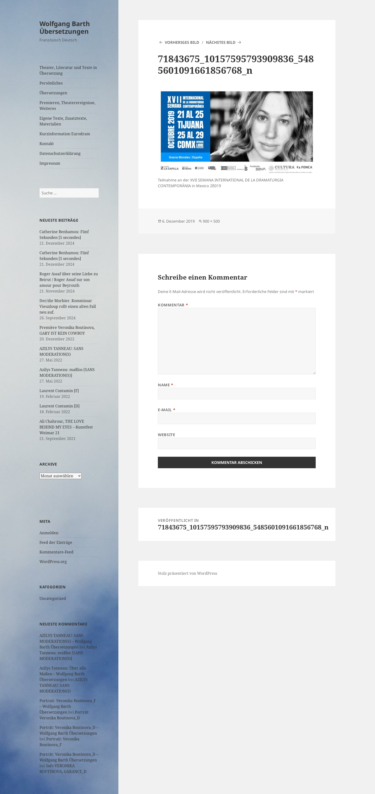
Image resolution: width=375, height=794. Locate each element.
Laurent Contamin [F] (59, 390)
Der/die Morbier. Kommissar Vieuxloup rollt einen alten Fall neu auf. (67, 306)
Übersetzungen (53, 93)
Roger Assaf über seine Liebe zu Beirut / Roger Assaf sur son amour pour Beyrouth (68, 279)
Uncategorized (52, 598)
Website (166, 434)
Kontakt (46, 143)
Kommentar (173, 305)
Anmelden (48, 532)
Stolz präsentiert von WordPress (187, 573)
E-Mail (166, 409)
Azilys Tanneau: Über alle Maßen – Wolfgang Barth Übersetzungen (62, 673)
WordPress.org (53, 561)
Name (165, 385)
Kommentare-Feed (56, 552)
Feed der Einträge (55, 542)
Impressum (49, 163)
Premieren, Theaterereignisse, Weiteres (67, 105)
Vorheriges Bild (182, 42)
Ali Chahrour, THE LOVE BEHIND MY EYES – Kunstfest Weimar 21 (66, 427)
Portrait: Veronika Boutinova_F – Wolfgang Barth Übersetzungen (67, 706)
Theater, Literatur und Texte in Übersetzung (68, 70)
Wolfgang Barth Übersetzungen (64, 27)
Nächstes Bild (221, 42)
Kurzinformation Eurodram (64, 133)
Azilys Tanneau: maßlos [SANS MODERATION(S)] (68, 652)
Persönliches (51, 83)
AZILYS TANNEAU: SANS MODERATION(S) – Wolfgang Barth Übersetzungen (65, 641)
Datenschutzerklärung (60, 153)
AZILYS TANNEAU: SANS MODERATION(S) (63, 685)
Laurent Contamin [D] (59, 406)
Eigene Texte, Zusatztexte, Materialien (63, 121)
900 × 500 (211, 221)
